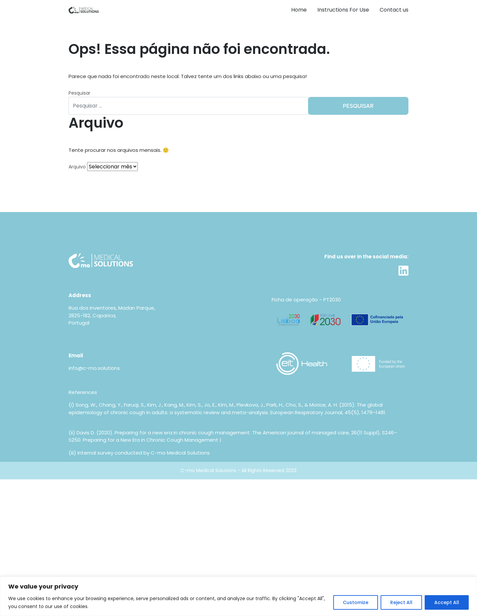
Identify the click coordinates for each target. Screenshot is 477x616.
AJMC (230, 439)
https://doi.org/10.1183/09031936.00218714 (119, 419)
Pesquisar (79, 93)
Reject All (401, 602)
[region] (238, 596)
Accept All (446, 602)
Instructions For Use (343, 10)
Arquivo (77, 166)
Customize (355, 602)
